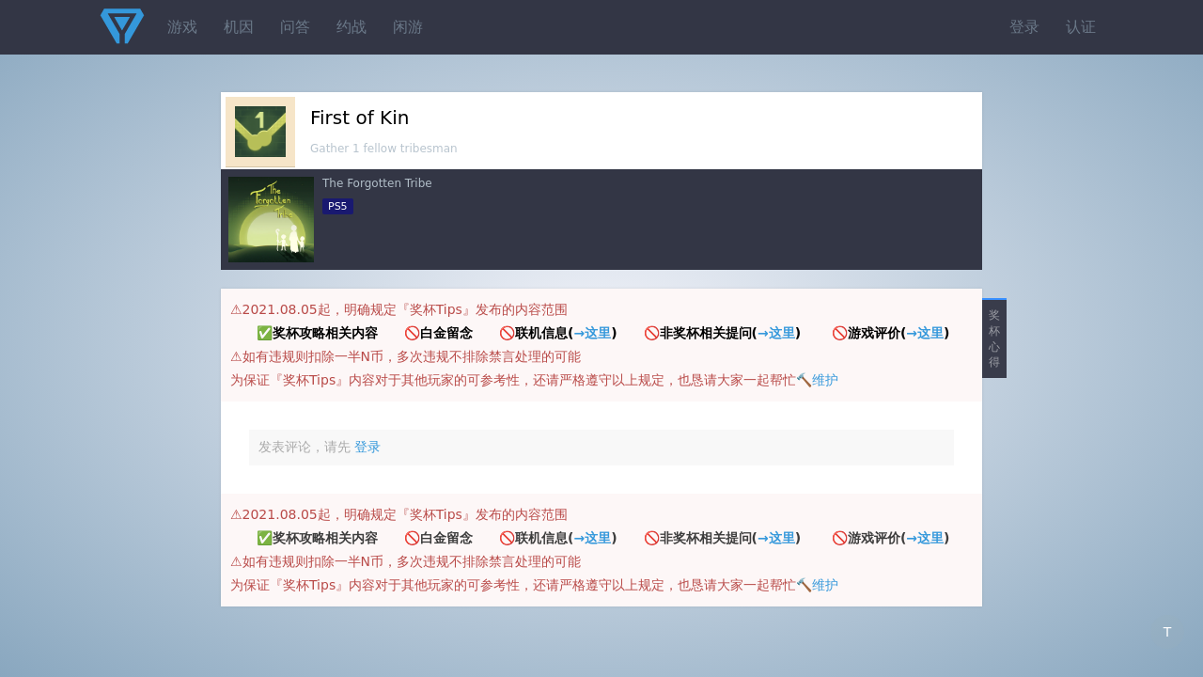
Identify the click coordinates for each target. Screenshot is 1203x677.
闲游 (408, 27)
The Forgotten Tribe (377, 183)
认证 (1081, 27)
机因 (239, 27)
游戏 (182, 27)
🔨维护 (817, 379)
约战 (351, 27)
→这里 (592, 332)
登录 (1024, 27)
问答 (295, 27)
